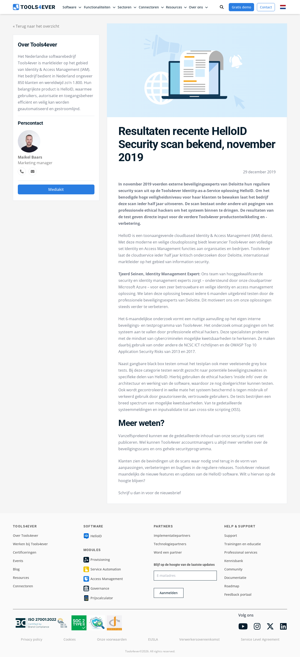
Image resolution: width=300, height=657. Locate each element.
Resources (21, 577)
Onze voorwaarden (112, 639)
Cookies (70, 639)
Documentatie (235, 577)
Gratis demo (241, 7)
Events (18, 561)
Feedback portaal (237, 594)
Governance (96, 588)
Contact (266, 7)
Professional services (240, 552)
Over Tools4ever (25, 535)
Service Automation (102, 569)
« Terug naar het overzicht (36, 26)
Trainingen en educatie (242, 544)
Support (230, 535)
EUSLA (153, 639)
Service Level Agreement (260, 639)
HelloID (92, 536)
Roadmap (231, 586)
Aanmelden (169, 593)
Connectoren (23, 586)
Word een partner (168, 552)
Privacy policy (31, 639)
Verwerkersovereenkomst (199, 639)
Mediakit (56, 189)
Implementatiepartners (172, 535)
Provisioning (96, 560)
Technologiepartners (170, 544)
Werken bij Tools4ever (30, 544)
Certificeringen (24, 552)
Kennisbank (233, 561)
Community (233, 569)
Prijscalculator (98, 598)
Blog (16, 569)
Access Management (103, 579)
